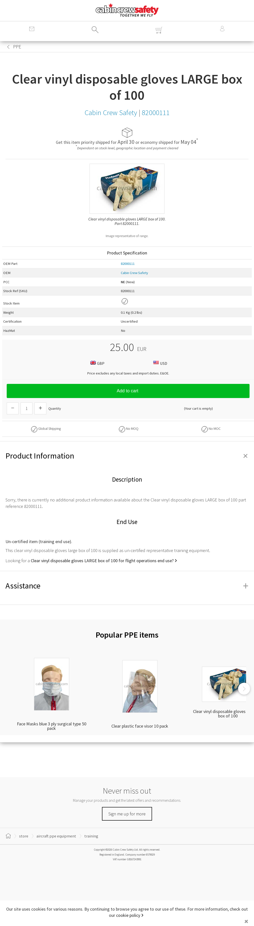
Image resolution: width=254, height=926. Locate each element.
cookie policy (128, 915)
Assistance (127, 585)
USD (159, 363)
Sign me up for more (127, 814)
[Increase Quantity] (40, 408)
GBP (96, 363)
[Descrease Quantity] (13, 408)
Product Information (127, 455)
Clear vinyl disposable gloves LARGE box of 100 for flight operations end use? (102, 560)
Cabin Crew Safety (134, 273)
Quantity (54, 408)
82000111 (128, 263)
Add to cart (128, 390)
